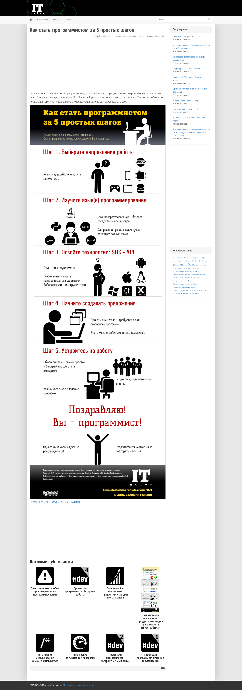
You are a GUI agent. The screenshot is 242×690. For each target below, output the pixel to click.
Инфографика (102, 36)
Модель (203, 274)
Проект (191, 281)
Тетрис (203, 290)
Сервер (193, 287)
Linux (175, 261)
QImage (188, 261)
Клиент (196, 271)
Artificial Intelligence (191, 258)
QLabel (195, 261)
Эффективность (195, 293)
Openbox (181, 261)
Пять (157, 36)
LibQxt (202, 258)
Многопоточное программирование (186, 274)
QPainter (176, 265)
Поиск (56, 20)
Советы (197, 290)
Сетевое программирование (183, 290)
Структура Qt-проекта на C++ (186, 68)
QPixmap (183, 265)
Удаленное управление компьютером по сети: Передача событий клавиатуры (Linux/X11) (191, 132)
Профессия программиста (143, 36)
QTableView (196, 265)
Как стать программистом (120, 36)
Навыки (175, 278)
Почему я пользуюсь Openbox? (187, 36)
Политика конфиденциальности (78, 685)
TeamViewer (177, 268)
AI (174, 258)
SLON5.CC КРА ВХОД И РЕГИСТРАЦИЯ (55, 502)
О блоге (67, 20)
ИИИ (197, 268)
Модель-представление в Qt (185, 100)
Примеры (196, 278)
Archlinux (179, 258)
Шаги (163, 36)
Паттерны (188, 278)
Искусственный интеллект (182, 271)
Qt (189, 264)
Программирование (180, 281)
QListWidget (202, 261)
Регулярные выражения (181, 287)
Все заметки (43, 20)
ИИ (193, 268)
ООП (181, 278)
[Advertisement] (97, 65)
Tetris (185, 268)
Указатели (176, 293)
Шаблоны (184, 293)
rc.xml (204, 265)
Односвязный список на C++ (186, 109)
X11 (189, 268)
